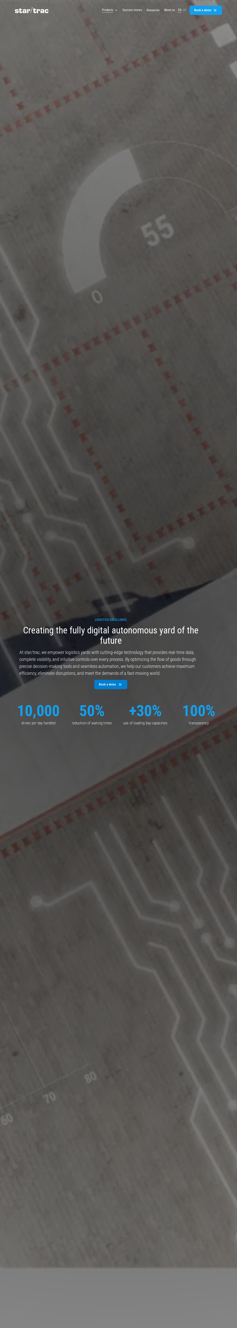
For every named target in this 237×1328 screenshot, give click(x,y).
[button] (110, 10)
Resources (153, 10)
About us (169, 10)
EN (179, 10)
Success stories (132, 10)
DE (184, 10)
